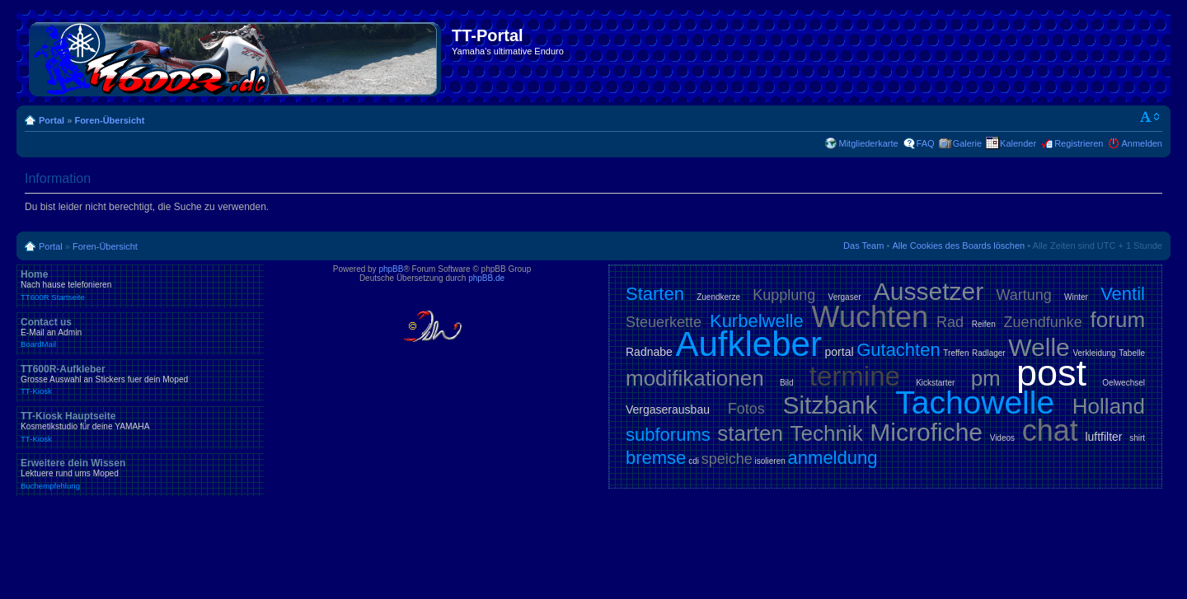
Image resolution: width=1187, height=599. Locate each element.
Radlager (989, 353)
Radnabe (649, 351)
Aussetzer (928, 291)
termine (854, 376)
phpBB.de (486, 278)
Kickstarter (935, 382)
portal (839, 351)
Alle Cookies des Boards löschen (958, 245)
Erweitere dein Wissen (140, 473)
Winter (1076, 297)
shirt (1137, 437)
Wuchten (870, 317)
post (1051, 373)
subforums (668, 434)
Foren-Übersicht (109, 120)
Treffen (956, 353)
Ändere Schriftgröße (1150, 117)
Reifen (984, 324)
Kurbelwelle (757, 321)
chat (1050, 430)
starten (750, 433)
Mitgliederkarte (868, 143)
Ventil (1122, 293)
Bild (787, 382)
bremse (656, 457)
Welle (1038, 347)
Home (140, 285)
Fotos (746, 408)
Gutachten (898, 349)
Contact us (140, 332)
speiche (727, 459)
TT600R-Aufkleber (140, 379)
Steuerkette (663, 322)
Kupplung (784, 295)
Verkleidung (1093, 353)
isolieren (770, 461)
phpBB (390, 269)
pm (986, 378)
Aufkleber (748, 344)
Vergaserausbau (668, 409)
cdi (693, 461)
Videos (1002, 437)
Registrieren (1078, 143)
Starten (655, 293)
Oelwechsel (1123, 382)
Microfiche (926, 432)
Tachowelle (974, 402)
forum (1118, 319)
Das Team (863, 245)
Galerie (967, 143)
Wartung (1023, 295)
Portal (51, 120)
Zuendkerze (718, 297)
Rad (950, 322)
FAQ (926, 143)
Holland (1108, 406)
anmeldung (833, 457)
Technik (827, 433)
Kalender (1018, 143)
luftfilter (1103, 436)
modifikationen (695, 378)
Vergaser (844, 297)
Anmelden (1141, 143)
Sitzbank (829, 405)
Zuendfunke (1043, 322)
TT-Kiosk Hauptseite (140, 426)
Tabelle (1132, 353)
